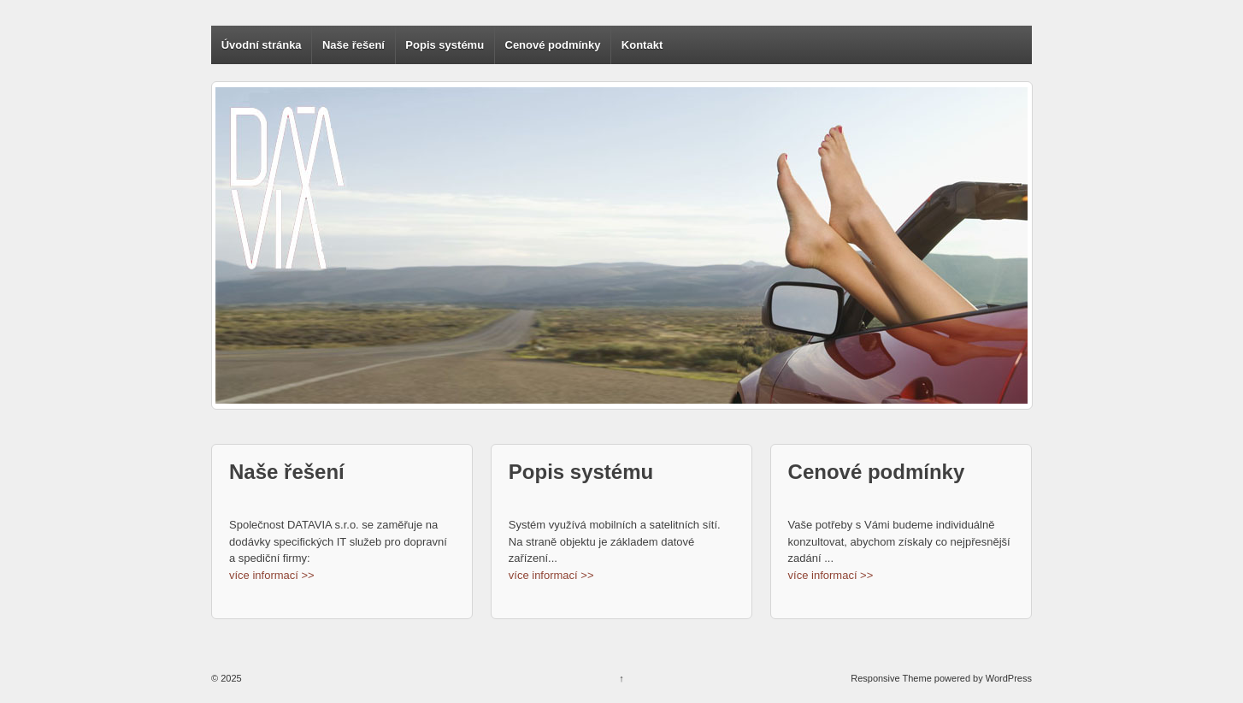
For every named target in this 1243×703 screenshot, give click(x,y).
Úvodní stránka (261, 44)
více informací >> (272, 575)
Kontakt (642, 44)
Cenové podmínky (553, 44)
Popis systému (444, 44)
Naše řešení (353, 44)
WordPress (1009, 678)
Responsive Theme (891, 678)
